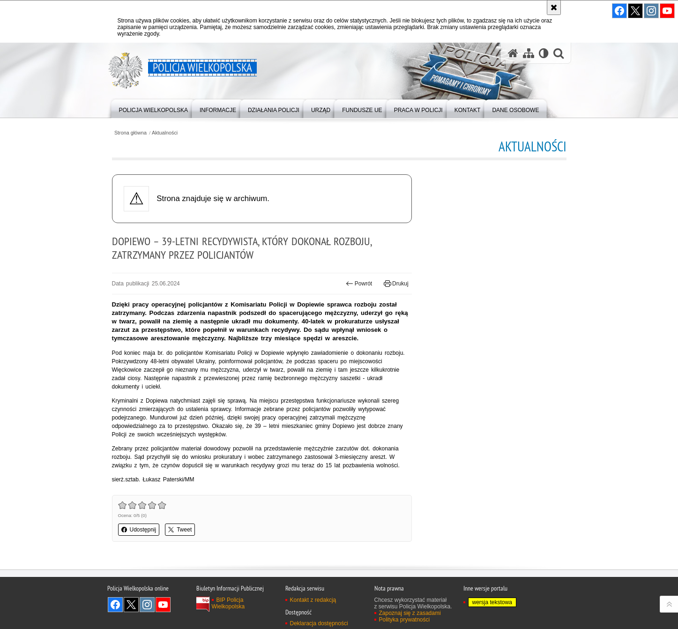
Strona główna (130, 132)
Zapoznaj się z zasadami (410, 613)
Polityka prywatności (404, 619)
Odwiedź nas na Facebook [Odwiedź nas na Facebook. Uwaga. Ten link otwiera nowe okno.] (115, 604)
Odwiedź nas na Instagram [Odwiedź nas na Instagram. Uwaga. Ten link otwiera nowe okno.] (147, 604)
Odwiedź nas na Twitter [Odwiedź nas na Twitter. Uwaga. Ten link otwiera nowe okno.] (131, 604)
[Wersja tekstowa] (544, 53)
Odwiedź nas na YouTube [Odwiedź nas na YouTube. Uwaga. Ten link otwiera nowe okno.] (163, 604)
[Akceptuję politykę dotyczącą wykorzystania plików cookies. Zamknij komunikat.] (554, 7)
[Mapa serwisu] (528, 53)
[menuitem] (153, 108)
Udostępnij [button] (138, 529)
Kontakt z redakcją (313, 600)
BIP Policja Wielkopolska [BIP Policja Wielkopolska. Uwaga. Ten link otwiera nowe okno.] (228, 603)
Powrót (359, 283)
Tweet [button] (180, 529)
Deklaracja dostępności (319, 623)
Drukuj (396, 283)
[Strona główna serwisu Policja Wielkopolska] (513, 53)
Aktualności (165, 132)
